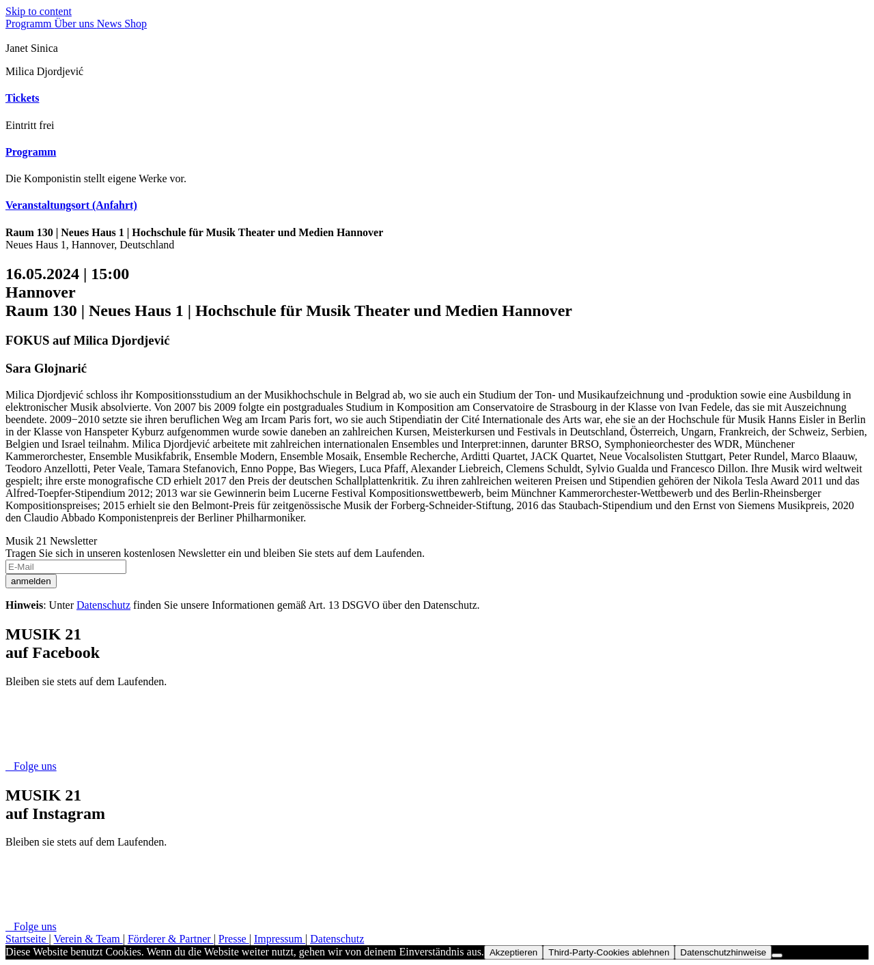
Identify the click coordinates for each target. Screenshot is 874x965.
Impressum (279, 939)
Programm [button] (30, 152)
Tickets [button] (22, 98)
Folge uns (31, 766)
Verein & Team (87, 939)
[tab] (437, 98)
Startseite (27, 939)
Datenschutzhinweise (723, 952)
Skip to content (38, 11)
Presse (233, 939)
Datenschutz (103, 605)
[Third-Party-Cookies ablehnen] (777, 955)
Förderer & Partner (171, 939)
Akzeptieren (513, 952)
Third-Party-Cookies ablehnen (608, 952)
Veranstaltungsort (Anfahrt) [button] (71, 205)
